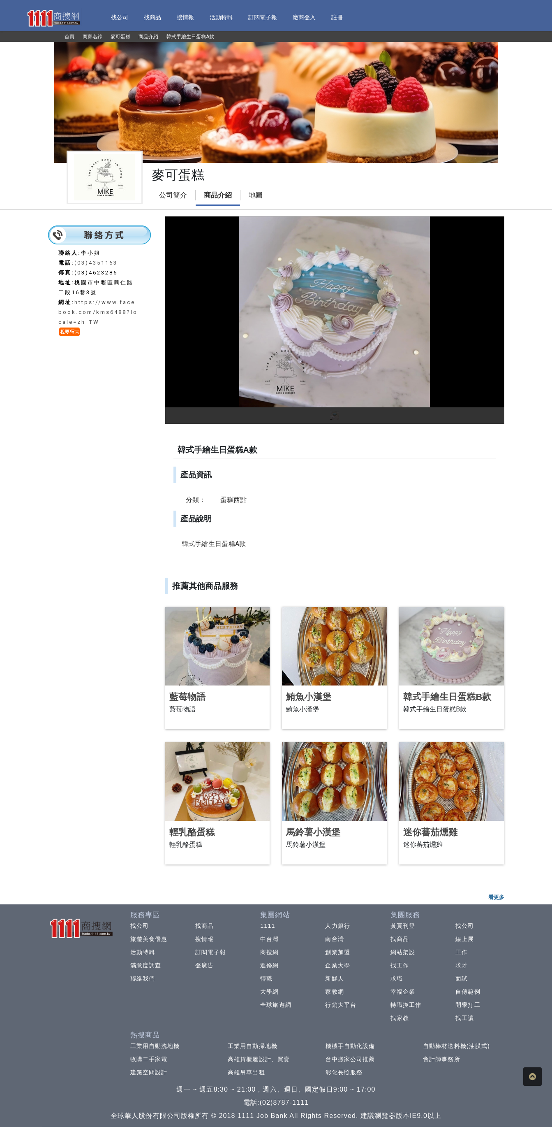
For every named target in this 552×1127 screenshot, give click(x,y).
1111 (267, 926)
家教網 (334, 991)
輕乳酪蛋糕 (192, 832)
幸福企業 (402, 991)
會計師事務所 (441, 1059)
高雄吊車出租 (246, 1072)
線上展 (464, 939)
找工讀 (464, 1018)
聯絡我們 (142, 978)
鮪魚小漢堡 (308, 697)
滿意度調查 (146, 965)
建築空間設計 (149, 1072)
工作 (461, 952)
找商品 (204, 926)
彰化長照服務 (344, 1072)
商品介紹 (218, 195)
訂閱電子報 (210, 952)
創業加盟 (337, 952)
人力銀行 (337, 926)
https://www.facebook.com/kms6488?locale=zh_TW (98, 312)
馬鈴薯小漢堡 (313, 832)
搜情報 (204, 939)
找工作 (399, 965)
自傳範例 (467, 991)
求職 (396, 978)
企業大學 (337, 965)
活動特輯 (142, 952)
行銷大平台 (340, 1005)
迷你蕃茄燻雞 (430, 832)
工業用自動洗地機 (155, 1046)
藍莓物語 (187, 697)
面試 (461, 978)
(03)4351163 (96, 263)
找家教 (399, 1018)
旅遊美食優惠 (149, 939)
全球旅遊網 (275, 1005)
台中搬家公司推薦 (350, 1059)
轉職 (266, 978)
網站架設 (402, 952)
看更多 (496, 897)
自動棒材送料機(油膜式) (456, 1046)
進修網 (269, 965)
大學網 (269, 991)
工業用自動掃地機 (252, 1046)
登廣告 (204, 965)
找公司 (139, 926)
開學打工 (467, 1005)
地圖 (256, 195)
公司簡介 (173, 195)
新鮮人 (334, 978)
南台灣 (334, 939)
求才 (461, 965)
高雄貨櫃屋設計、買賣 (259, 1059)
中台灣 (269, 939)
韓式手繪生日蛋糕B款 (447, 697)
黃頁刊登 (402, 926)
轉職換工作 (406, 1005)
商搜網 (269, 952)
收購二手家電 (149, 1059)
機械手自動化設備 (350, 1046)
